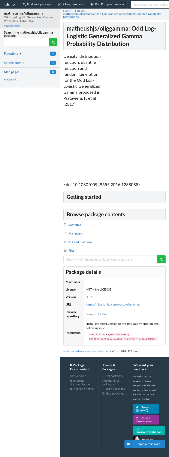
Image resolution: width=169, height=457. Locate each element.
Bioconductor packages (111, 382)
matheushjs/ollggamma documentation (83, 351)
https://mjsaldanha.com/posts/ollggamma (113, 304)
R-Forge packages (113, 388)
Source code (12, 63)
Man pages (11, 72)
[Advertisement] (134, 117)
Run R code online (82, 388)
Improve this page (142, 444)
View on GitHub (97, 314)
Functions (11, 53)
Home (67, 10)
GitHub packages (113, 393)
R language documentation (80, 382)
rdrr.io (9, 4)
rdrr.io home (78, 376)
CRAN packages (112, 376)
